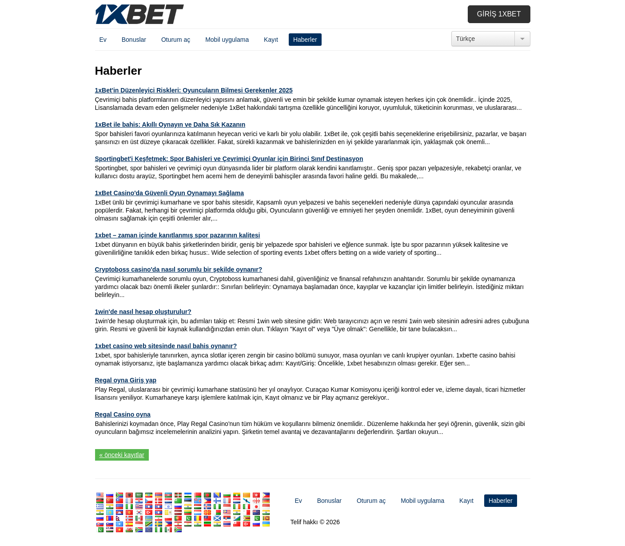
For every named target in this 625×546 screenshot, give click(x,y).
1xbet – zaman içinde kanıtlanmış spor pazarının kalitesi (177, 235)
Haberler (305, 39)
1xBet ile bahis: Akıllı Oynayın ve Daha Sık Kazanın (170, 124)
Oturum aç (175, 39)
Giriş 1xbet (499, 14)
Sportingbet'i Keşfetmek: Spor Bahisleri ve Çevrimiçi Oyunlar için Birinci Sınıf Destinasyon (229, 158)
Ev (103, 39)
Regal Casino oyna (123, 414)
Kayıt (271, 39)
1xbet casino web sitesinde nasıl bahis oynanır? (166, 345)
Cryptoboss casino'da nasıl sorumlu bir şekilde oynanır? (179, 269)
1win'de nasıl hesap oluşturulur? (143, 311)
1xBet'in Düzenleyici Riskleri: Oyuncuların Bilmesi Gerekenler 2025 (194, 90)
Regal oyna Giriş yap (126, 380)
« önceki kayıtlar (122, 454)
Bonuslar (134, 39)
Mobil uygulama (227, 39)
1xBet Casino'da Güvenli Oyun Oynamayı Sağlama (169, 193)
